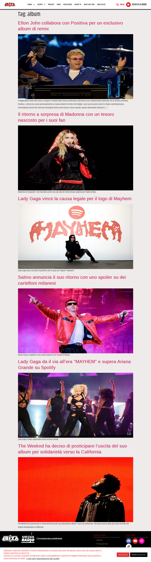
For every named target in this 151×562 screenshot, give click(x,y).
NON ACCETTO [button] (139, 555)
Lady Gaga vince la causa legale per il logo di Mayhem (75, 198)
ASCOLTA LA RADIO (139, 4)
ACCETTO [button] (123, 555)
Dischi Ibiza (67, 4)
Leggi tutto (31, 558)
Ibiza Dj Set (101, 4)
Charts (41, 4)
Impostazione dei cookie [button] (48, 558)
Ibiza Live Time (89, 4)
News (59, 4)
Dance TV (78, 4)
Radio (31, 4)
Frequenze (102, 543)
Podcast (51, 4)
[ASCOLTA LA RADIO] (128, 4)
